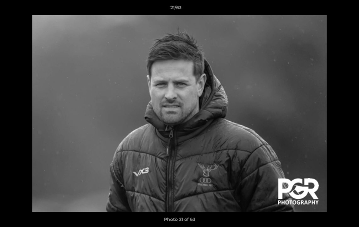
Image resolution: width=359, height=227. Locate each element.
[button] (332, 9)
